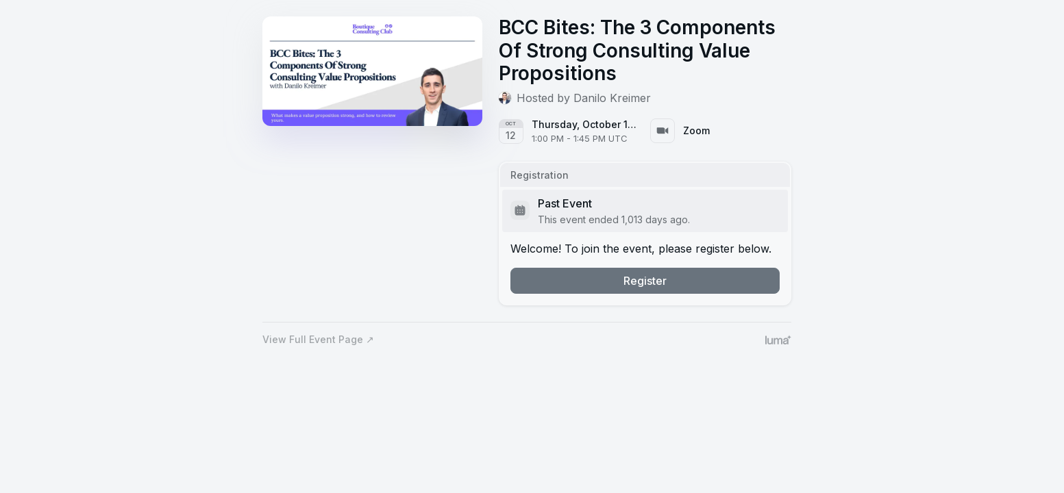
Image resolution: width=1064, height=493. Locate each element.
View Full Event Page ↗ (318, 339)
